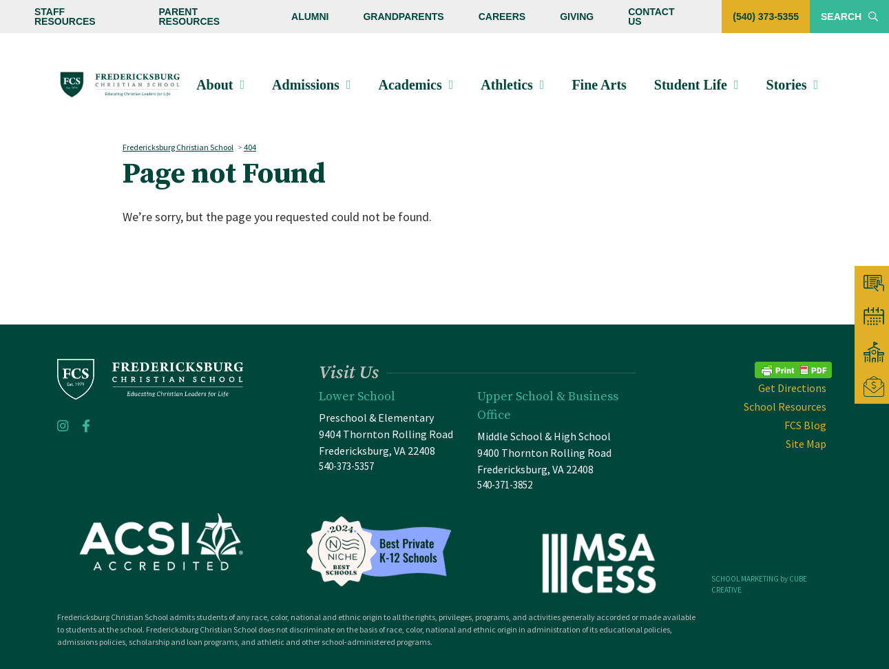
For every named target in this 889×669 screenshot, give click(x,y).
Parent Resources (189, 16)
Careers (502, 16)
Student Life (690, 84)
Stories (786, 84)
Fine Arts (599, 84)
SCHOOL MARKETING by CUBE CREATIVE (759, 584)
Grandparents (403, 16)
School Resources (785, 406)
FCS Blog (805, 425)
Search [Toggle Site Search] (849, 16)
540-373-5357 (346, 466)
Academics (409, 84)
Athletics (507, 84)
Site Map (806, 444)
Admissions (305, 84)
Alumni (309, 16)
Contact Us (651, 16)
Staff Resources (65, 16)
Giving (577, 16)
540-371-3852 (504, 484)
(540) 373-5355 (766, 16)
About (214, 84)
